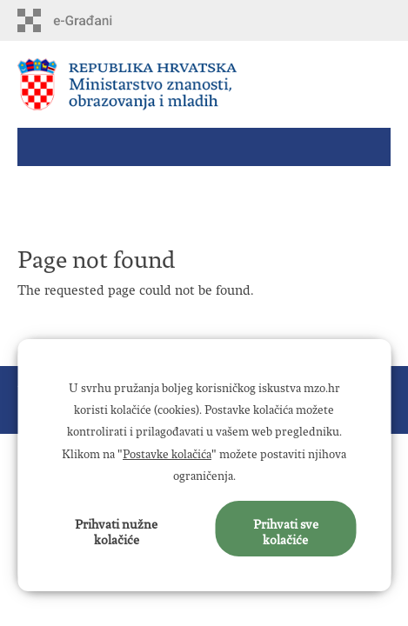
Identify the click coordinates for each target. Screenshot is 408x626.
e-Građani (91, 20)
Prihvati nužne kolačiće (116, 529)
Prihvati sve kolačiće (285, 529)
